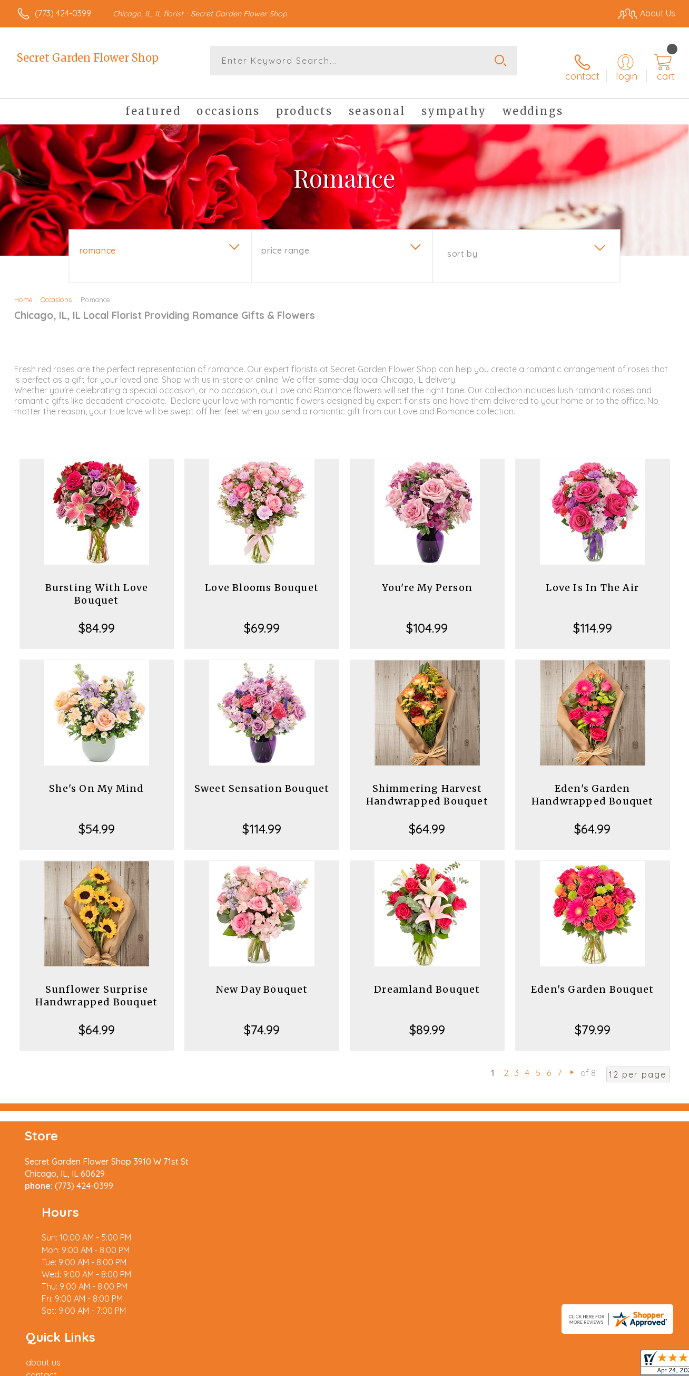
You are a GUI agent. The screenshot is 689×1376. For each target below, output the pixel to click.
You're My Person (427, 577)
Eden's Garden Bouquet (592, 979)
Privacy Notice (504, 1365)
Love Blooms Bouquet (262, 577)
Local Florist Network (580, 1365)
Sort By (462, 243)
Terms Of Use (442, 1365)
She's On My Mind (96, 778)
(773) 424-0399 (63, 13)
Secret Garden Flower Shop (88, 57)
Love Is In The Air (592, 577)
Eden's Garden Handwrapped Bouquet (592, 784)
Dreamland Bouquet (427, 979)
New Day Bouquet (262, 979)
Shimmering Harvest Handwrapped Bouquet (427, 784)
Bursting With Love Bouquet (97, 583)
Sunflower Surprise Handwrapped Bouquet (96, 985)
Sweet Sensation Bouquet (262, 778)
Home (23, 289)
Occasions (56, 289)
